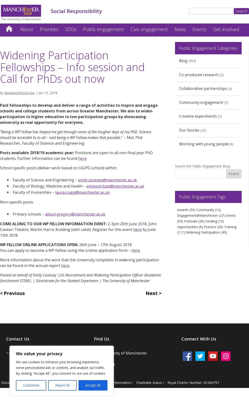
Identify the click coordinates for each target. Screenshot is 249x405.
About (26, 29)
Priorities (49, 29)
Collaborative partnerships (203, 88)
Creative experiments (198, 116)
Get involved (226, 29)
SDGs (70, 29)
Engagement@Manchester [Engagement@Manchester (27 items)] (201, 215)
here (82, 158)
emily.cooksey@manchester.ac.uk (107, 180)
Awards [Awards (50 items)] (186, 209)
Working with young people (204, 144)
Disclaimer (9, 382)
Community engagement (201, 102)
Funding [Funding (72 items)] (214, 221)
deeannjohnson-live (20, 93)
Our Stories (189, 130)
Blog (183, 60)
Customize (31, 385)
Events (200, 29)
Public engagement (103, 29)
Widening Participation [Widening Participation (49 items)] (206, 232)
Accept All (92, 385)
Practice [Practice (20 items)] (213, 227)
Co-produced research (199, 74)
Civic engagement (149, 29)
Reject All (62, 385)
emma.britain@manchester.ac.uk (115, 186)
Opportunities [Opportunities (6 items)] (190, 227)
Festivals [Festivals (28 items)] (194, 221)
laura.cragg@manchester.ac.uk (82, 192)
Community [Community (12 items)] (208, 209)
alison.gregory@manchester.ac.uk (75, 214)
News (180, 29)
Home (9, 27)
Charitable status (149, 382)
